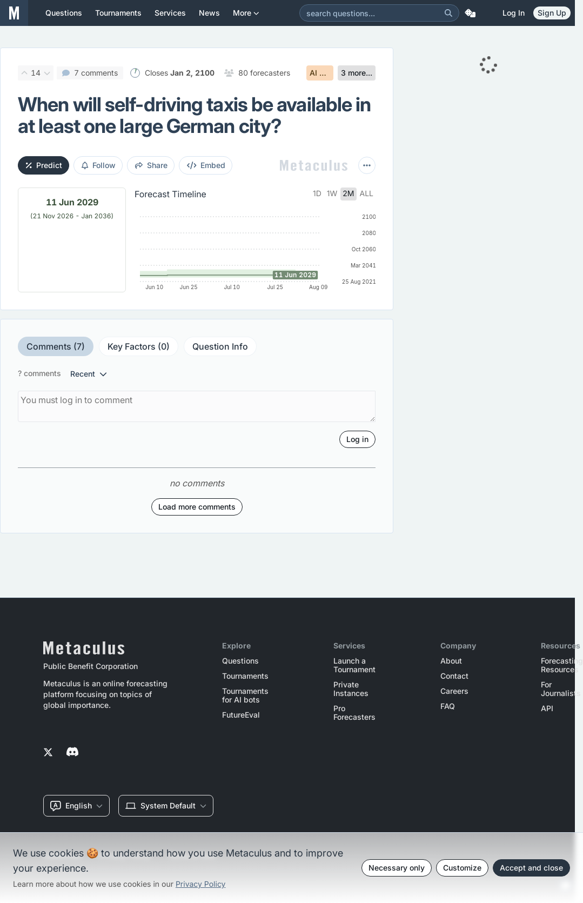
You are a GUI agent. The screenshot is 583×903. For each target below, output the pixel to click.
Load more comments (197, 506)
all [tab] (367, 193)
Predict (44, 165)
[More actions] (367, 165)
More (246, 17)
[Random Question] (470, 13)
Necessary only (396, 867)
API (547, 708)
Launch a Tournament (354, 665)
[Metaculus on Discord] (72, 752)
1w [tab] (332, 193)
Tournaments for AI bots (245, 695)
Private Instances (350, 689)
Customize (462, 867)
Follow (99, 165)
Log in (513, 12)
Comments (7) (55, 346)
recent (88, 373)
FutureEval (241, 715)
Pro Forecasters (354, 712)
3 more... (356, 72)
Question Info (220, 346)
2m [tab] (348, 193)
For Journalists (561, 689)
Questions (240, 661)
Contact (454, 676)
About (451, 661)
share (151, 165)
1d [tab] (317, 193)
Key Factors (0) (139, 346)
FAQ (447, 706)
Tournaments (245, 676)
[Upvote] (24, 73)
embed (206, 165)
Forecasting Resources (562, 665)
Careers (454, 691)
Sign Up (552, 12)
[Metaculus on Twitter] (48, 752)
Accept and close (531, 867)
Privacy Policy (201, 884)
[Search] (448, 13)
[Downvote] (47, 73)
